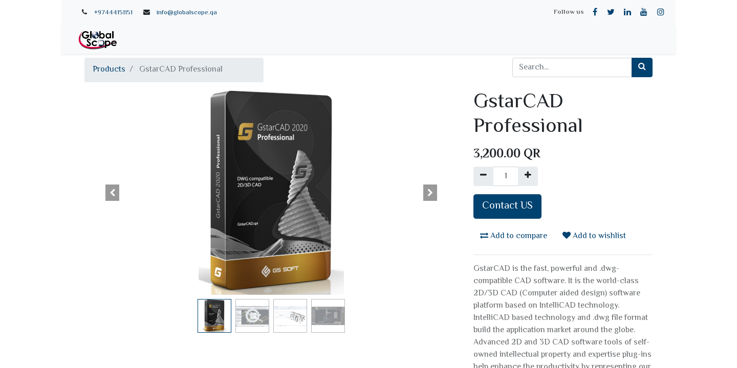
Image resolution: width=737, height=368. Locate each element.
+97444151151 (113, 13)
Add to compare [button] (513, 236)
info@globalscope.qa (187, 13)
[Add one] (528, 176)
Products (109, 69)
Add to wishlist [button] (594, 236)
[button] (112, 192)
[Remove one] (483, 176)
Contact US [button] (507, 206)
